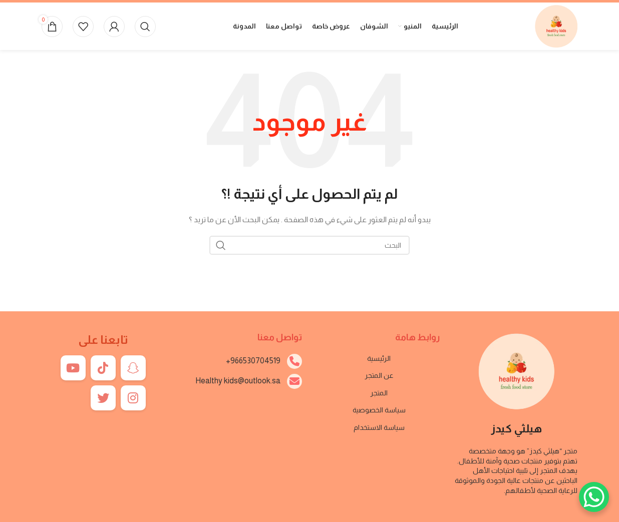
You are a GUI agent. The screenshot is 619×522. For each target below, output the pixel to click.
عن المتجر (379, 375)
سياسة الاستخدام (379, 427)
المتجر (379, 393)
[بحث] (145, 27)
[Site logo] (556, 26)
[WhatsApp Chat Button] (594, 497)
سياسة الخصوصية (379, 410)
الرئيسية (379, 358)
